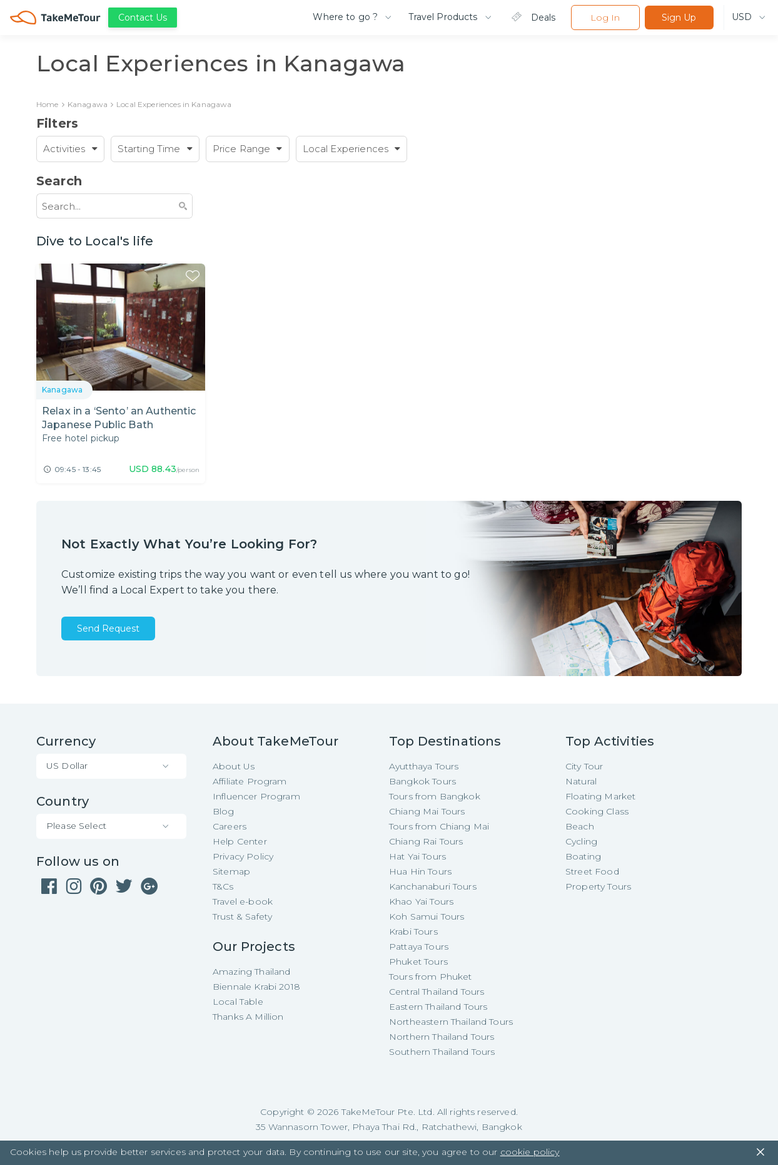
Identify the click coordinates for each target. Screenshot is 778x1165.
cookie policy (530, 1152)
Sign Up (679, 17)
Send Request (108, 629)
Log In (605, 17)
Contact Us (142, 17)
